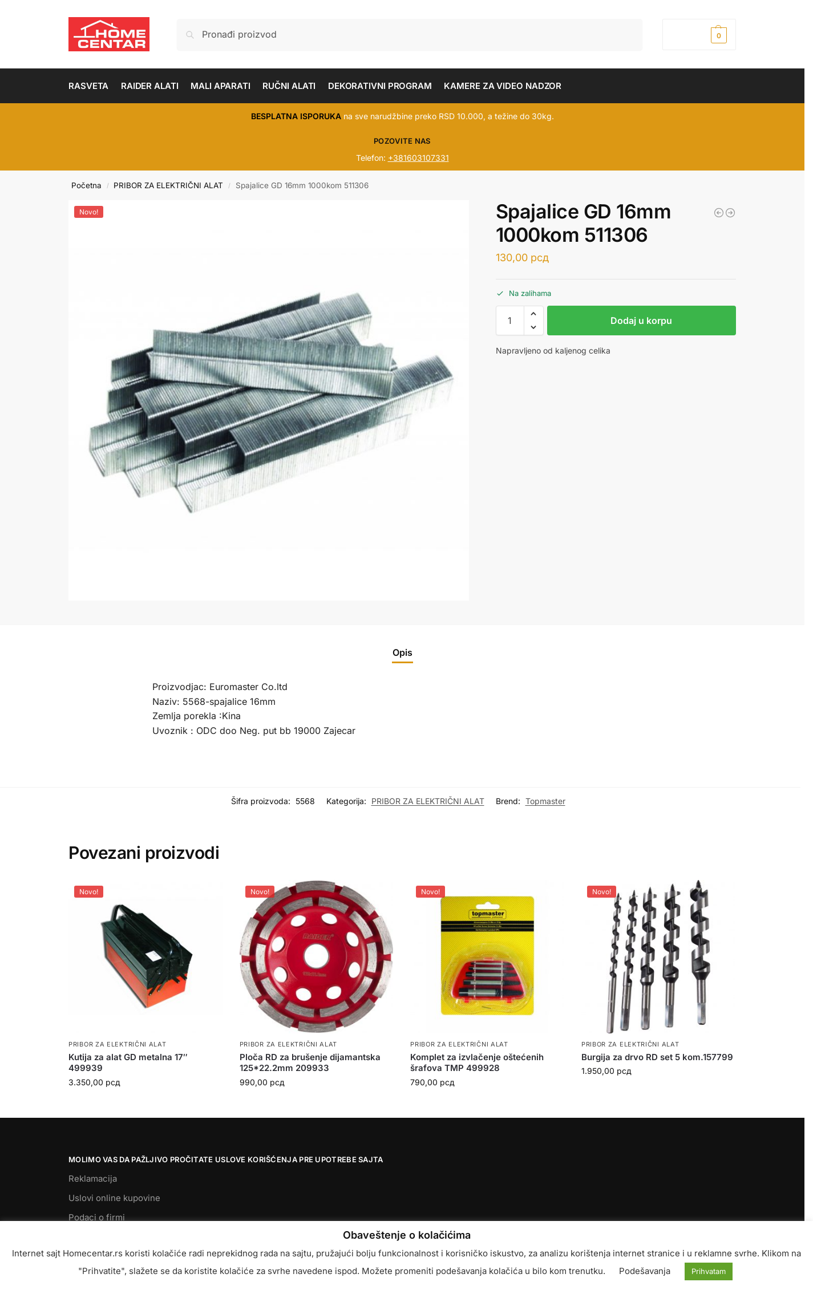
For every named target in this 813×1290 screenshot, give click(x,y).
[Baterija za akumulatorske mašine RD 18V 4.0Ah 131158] (730, 212)
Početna (86, 185)
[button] (699, 34)
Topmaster (545, 801)
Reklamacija (92, 1178)
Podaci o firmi (96, 1217)
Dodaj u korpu (641, 320)
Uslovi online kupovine (114, 1197)
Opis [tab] (402, 652)
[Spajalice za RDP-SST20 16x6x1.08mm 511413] (719, 212)
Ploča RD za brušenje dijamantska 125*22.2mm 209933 (310, 1063)
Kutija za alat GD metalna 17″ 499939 (128, 1063)
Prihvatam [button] (708, 1271)
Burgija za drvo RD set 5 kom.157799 (657, 1057)
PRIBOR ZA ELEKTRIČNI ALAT (168, 185)
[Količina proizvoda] (510, 320)
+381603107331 (418, 158)
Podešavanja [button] (644, 1270)
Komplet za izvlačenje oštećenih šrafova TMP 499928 (477, 1063)
